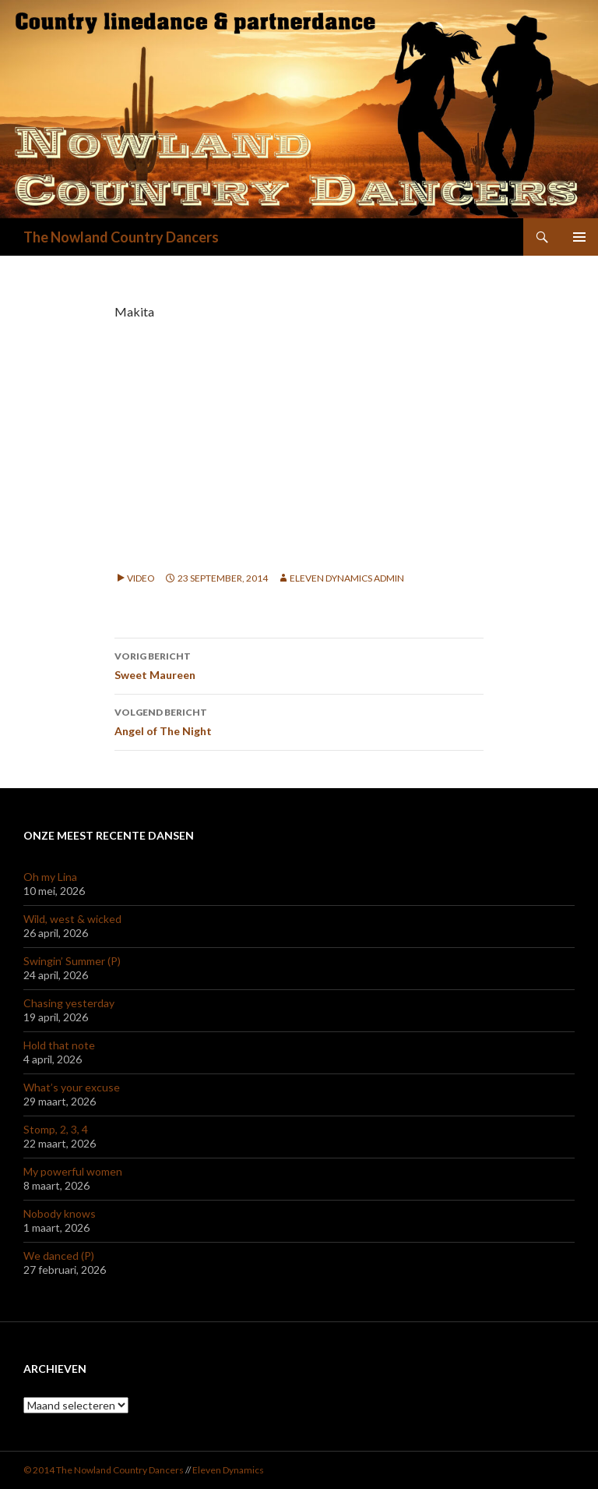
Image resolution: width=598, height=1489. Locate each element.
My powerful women (72, 1171)
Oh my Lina (50, 876)
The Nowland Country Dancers (121, 237)
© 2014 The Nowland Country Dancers (104, 1470)
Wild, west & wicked (72, 918)
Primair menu (579, 237)
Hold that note (59, 1045)
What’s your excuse (71, 1087)
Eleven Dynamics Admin (347, 578)
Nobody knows (59, 1213)
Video (141, 578)
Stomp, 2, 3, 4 (55, 1129)
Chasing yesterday (68, 1003)
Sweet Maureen (299, 664)
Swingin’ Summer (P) (72, 960)
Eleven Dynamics (228, 1470)
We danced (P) (58, 1255)
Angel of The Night (299, 720)
